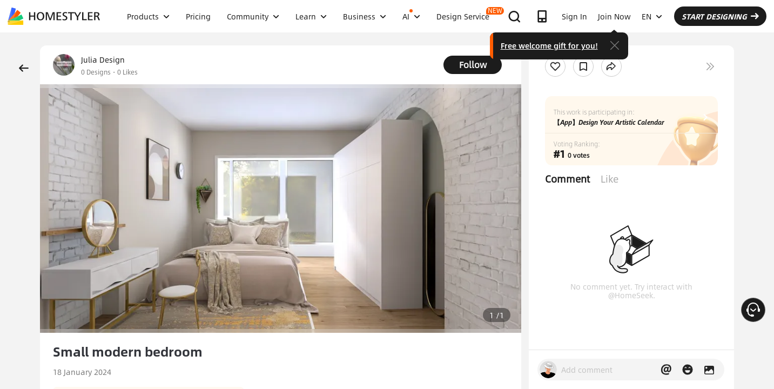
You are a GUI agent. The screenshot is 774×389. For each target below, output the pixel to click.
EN (652, 16)
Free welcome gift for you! (549, 45)
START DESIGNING (720, 16)
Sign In (574, 16)
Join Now (614, 16)
